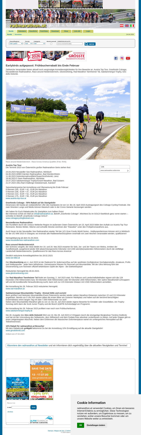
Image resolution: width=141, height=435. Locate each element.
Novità (11, 31)
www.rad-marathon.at (15, 289)
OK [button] (80, 425)
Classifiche (33, 31)
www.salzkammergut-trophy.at (19, 311)
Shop (66, 31)
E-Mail (9, 407)
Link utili (77, 31)
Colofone (68, 431)
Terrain (27, 41)
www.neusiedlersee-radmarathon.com (22, 240)
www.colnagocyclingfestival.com (20, 218)
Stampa (50, 431)
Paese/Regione (14, 41)
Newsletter (18, 34)
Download (55, 31)
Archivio (10, 412)
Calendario (22, 31)
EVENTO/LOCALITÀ (64, 41)
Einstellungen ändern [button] (96, 425)
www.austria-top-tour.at (16, 198)
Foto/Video (44, 31)
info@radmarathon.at (43, 214)
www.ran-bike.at (13, 258)
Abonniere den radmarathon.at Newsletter (27, 345)
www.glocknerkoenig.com (17, 273)
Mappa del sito (59, 431)
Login (88, 31)
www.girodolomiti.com (15, 330)
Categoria (37, 41)
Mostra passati (51, 41)
